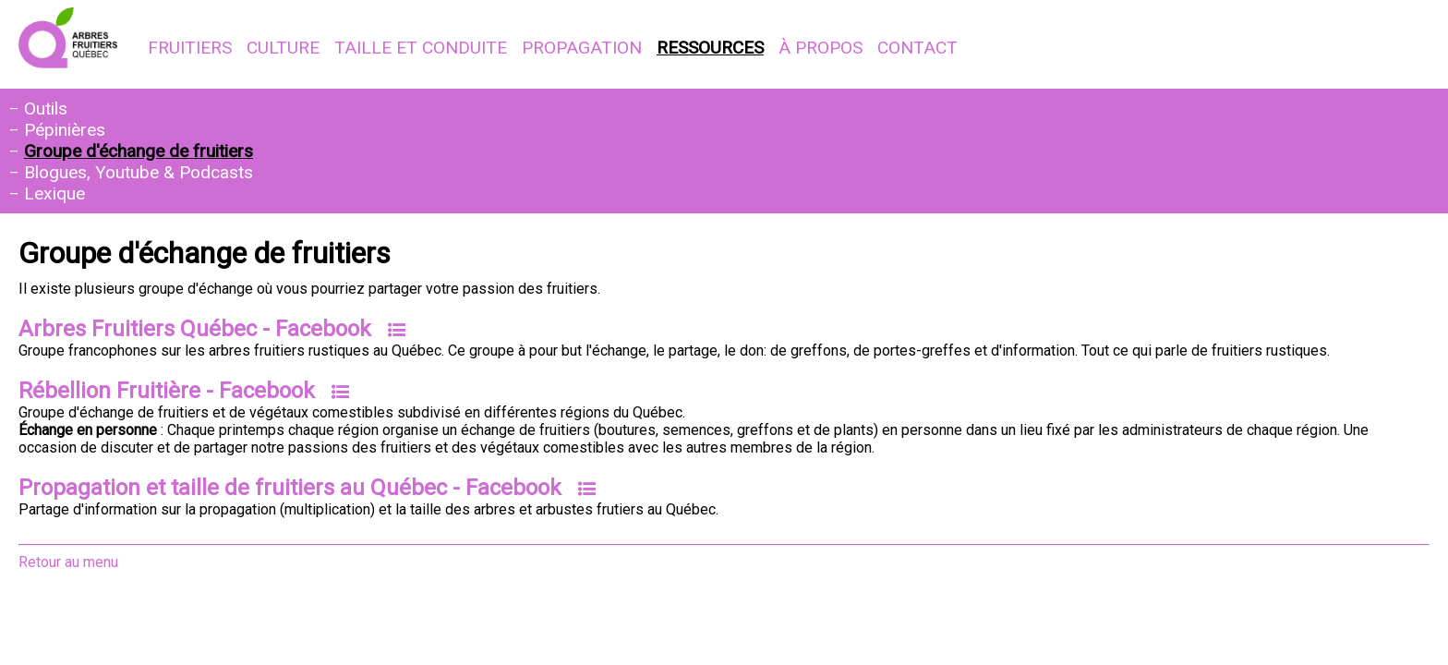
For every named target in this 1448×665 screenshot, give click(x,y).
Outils (45, 108)
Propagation (582, 47)
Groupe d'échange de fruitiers (138, 151)
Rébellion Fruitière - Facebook (166, 391)
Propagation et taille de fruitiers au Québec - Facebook (289, 488)
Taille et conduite (420, 47)
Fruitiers (190, 47)
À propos (820, 47)
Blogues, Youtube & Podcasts (138, 172)
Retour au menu (68, 562)
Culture (283, 47)
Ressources (710, 47)
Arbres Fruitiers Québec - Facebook (194, 329)
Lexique (54, 193)
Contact (917, 47)
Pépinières (64, 129)
